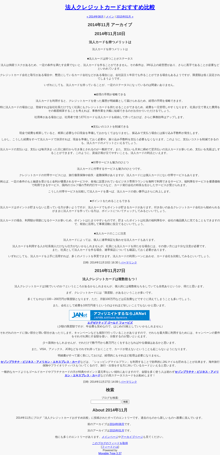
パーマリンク (128, 262)
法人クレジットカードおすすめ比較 (110, 7)
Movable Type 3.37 (110, 453)
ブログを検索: (110, 397)
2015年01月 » (124, 16)
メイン (110, 16)
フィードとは (110, 446)
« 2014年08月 (95, 16)
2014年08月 (116, 424)
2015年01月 (116, 430)
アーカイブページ (132, 436)
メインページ (110, 436)
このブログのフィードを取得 (110, 443)
